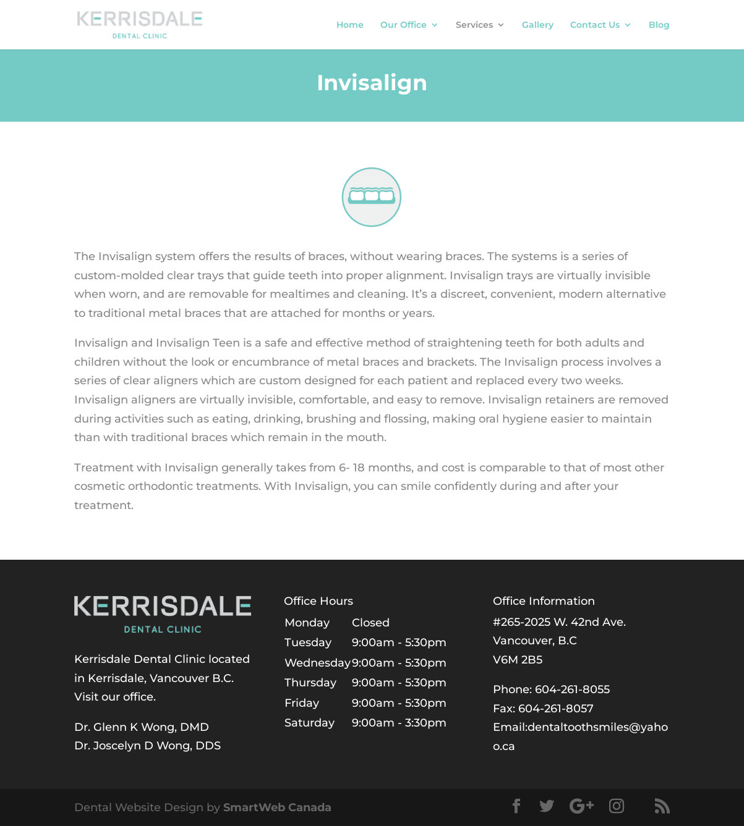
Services (474, 25)
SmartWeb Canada (277, 807)
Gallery (538, 25)
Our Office (403, 25)
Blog (659, 25)
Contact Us (595, 25)
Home (350, 25)
